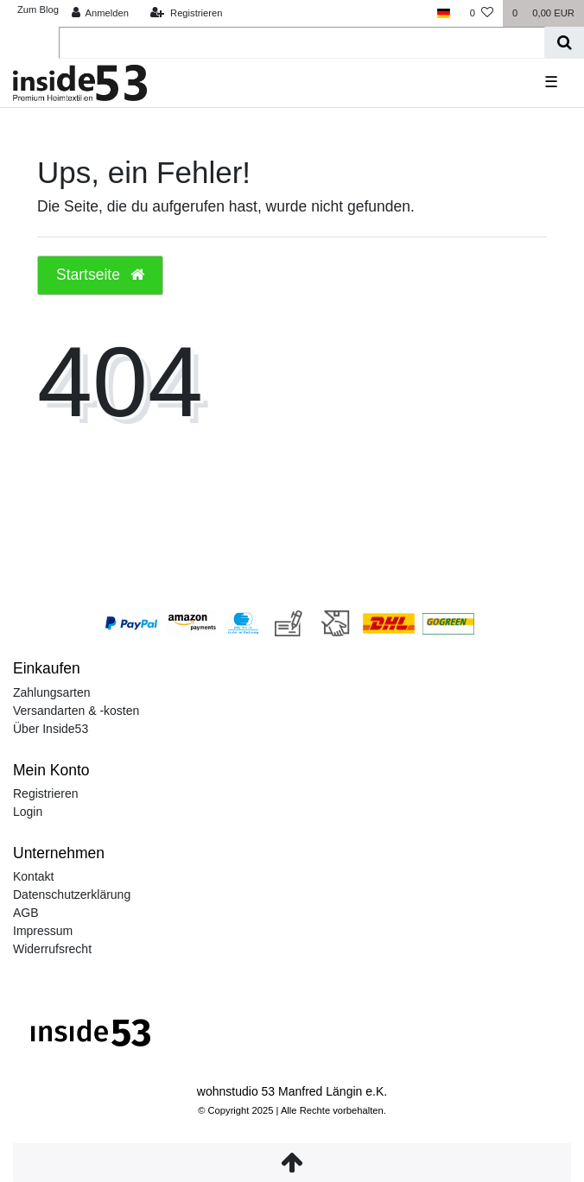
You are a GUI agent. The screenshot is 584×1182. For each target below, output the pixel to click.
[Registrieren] (186, 13)
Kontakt (33, 876)
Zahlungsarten (52, 692)
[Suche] (564, 43)
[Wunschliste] (481, 13)
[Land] (444, 13)
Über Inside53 (50, 729)
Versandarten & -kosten (76, 710)
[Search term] (302, 43)
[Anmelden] (99, 13)
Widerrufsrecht (52, 949)
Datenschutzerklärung (71, 894)
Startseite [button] (100, 274)
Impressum (43, 931)
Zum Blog (38, 9)
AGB (26, 913)
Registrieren (45, 793)
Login (27, 812)
